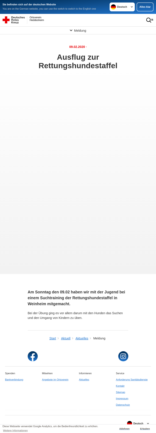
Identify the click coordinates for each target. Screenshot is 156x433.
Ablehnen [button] (124, 428)
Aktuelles (84, 379)
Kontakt (120, 386)
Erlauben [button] (145, 428)
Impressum (122, 398)
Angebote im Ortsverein (55, 379)
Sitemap (120, 392)
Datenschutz (123, 405)
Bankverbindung (14, 379)
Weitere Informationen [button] (15, 430)
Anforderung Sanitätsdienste (132, 379)
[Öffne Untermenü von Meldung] (78, 30)
